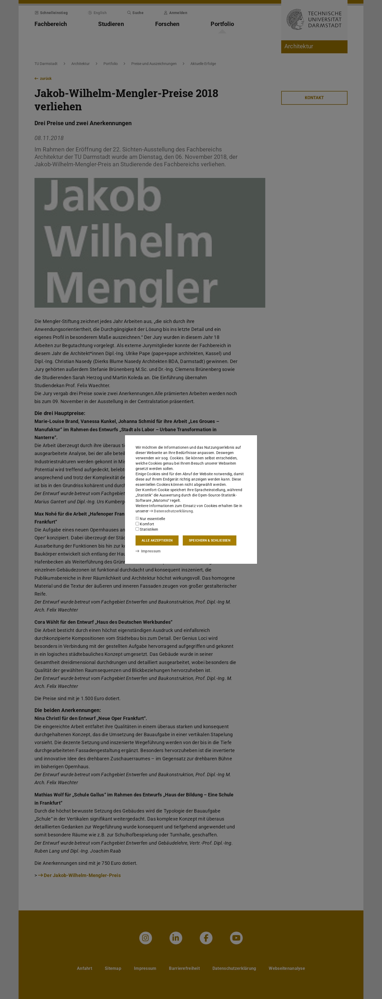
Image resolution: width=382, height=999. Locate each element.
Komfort (145, 524)
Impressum (148, 551)
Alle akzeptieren (157, 540)
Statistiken (147, 529)
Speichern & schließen (209, 540)
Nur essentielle (150, 519)
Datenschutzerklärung (171, 511)
